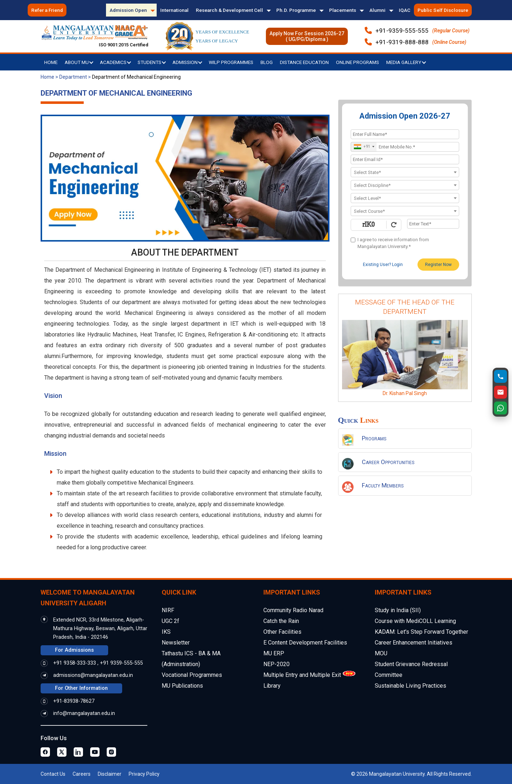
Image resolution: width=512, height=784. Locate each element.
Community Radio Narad (293, 610)
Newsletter (176, 642)
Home (50, 62)
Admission (187, 62)
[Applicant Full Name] (405, 134)
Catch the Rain (281, 621)
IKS (166, 631)
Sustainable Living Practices (410, 685)
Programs (374, 438)
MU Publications (182, 685)
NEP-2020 (276, 664)
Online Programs (357, 62)
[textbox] (405, 173)
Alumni (377, 10)
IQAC (404, 10)
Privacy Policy (144, 774)
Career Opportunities (388, 462)
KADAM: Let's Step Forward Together (421, 631)
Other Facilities (282, 631)
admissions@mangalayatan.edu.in (93, 675)
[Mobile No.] (405, 147)
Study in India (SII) (398, 610)
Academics (115, 62)
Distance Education (304, 62)
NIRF (168, 610)
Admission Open (128, 10)
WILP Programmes (231, 62)
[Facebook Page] (45, 752)
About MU (79, 62)
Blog (266, 62)
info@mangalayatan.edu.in (84, 713)
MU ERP (273, 653)
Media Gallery (406, 62)
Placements (342, 10)
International (174, 10)
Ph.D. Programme (296, 10)
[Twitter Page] (62, 752)
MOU (381, 653)
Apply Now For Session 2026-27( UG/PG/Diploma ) (306, 36)
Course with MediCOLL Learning (415, 621)
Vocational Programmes (192, 674)
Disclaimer (109, 774)
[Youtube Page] (95, 752)
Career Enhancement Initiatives (413, 642)
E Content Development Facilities (305, 642)
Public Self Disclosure (443, 10)
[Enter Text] (433, 224)
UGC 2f (170, 621)
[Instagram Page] (111, 752)
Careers (82, 774)
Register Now (438, 264)
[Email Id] (405, 159)
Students (152, 62)
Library (272, 685)
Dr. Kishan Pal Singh (405, 393)
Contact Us (53, 774)
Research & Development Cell (229, 10)
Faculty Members (382, 485)
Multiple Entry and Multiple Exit (302, 674)
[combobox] (364, 146)
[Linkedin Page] (78, 752)
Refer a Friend (47, 10)
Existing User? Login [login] (383, 264)
